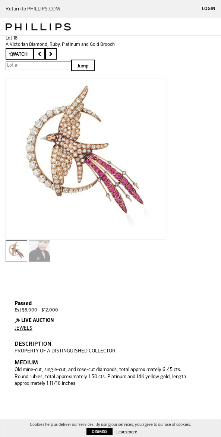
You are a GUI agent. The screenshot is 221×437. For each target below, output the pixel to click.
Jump (83, 66)
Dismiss (99, 432)
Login (208, 9)
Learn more (126, 432)
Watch (20, 54)
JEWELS (23, 328)
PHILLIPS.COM (43, 9)
